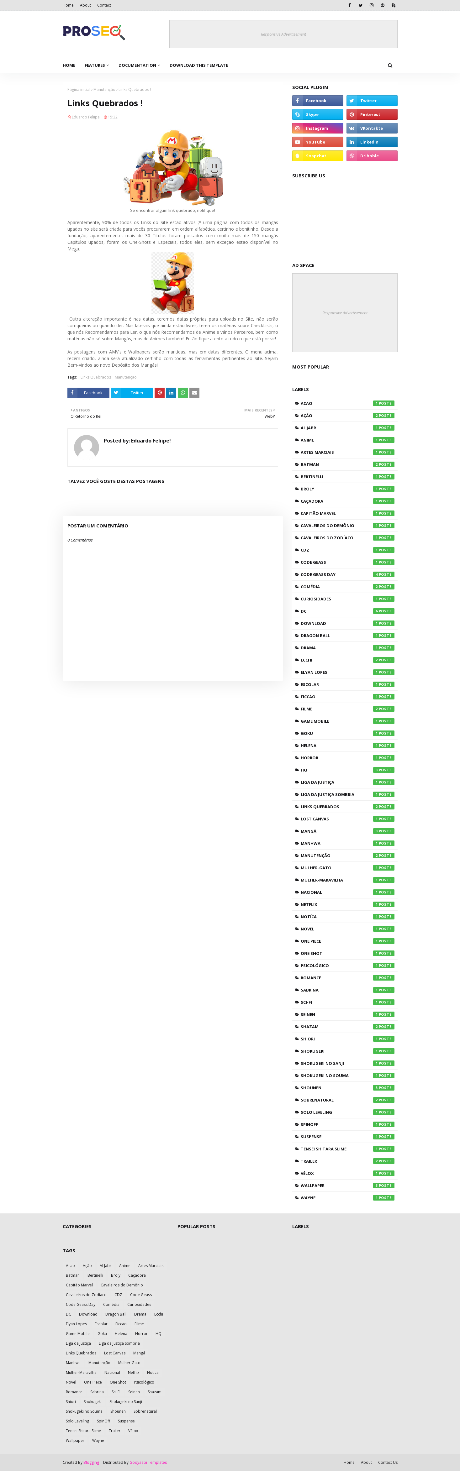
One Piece (347, 941)
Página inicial (78, 89)
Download (347, 623)
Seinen (347, 1014)
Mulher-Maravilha (347, 880)
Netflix (347, 904)
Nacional (347, 892)
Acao (347, 403)
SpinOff (347, 1124)
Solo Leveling (347, 1112)
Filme (347, 709)
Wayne (347, 1198)
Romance (347, 978)
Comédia (347, 586)
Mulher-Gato (347, 868)
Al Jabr (347, 428)
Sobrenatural (347, 1100)
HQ (347, 770)
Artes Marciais (347, 452)
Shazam (347, 1026)
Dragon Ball (347, 635)
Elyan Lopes (347, 672)
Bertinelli (347, 476)
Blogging (91, 1462)
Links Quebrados (96, 377)
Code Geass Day (347, 574)
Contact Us (388, 1462)
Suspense (347, 1136)
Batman (347, 464)
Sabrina (347, 990)
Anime (347, 440)
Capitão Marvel (347, 513)
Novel (347, 929)
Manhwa (347, 843)
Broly (347, 489)
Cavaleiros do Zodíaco (347, 538)
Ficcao (347, 696)
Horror (347, 758)
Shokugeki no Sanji (347, 1063)
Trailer (347, 1161)
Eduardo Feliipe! (86, 117)
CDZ (347, 550)
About (85, 5)
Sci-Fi (347, 1002)
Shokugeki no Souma (347, 1075)
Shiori (347, 1039)
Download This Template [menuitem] (199, 65)
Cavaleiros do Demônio (347, 525)
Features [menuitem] (95, 65)
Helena (347, 745)
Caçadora (347, 501)
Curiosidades (347, 599)
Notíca (347, 916)
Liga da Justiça (347, 782)
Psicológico (347, 965)
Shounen (347, 1088)
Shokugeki (347, 1051)
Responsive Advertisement (283, 34)
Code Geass (347, 562)
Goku (347, 733)
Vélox (347, 1173)
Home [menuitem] (69, 65)
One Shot (347, 953)
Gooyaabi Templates (148, 1462)
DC (347, 611)
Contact (104, 5)
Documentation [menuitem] (137, 65)
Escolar (347, 684)
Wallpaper (347, 1185)
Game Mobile (347, 721)
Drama (347, 648)
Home (68, 5)
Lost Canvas (347, 819)
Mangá (347, 831)
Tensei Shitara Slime (347, 1149)
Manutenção (104, 89)
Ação (347, 415)
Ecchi (347, 660)
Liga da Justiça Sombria (347, 794)
